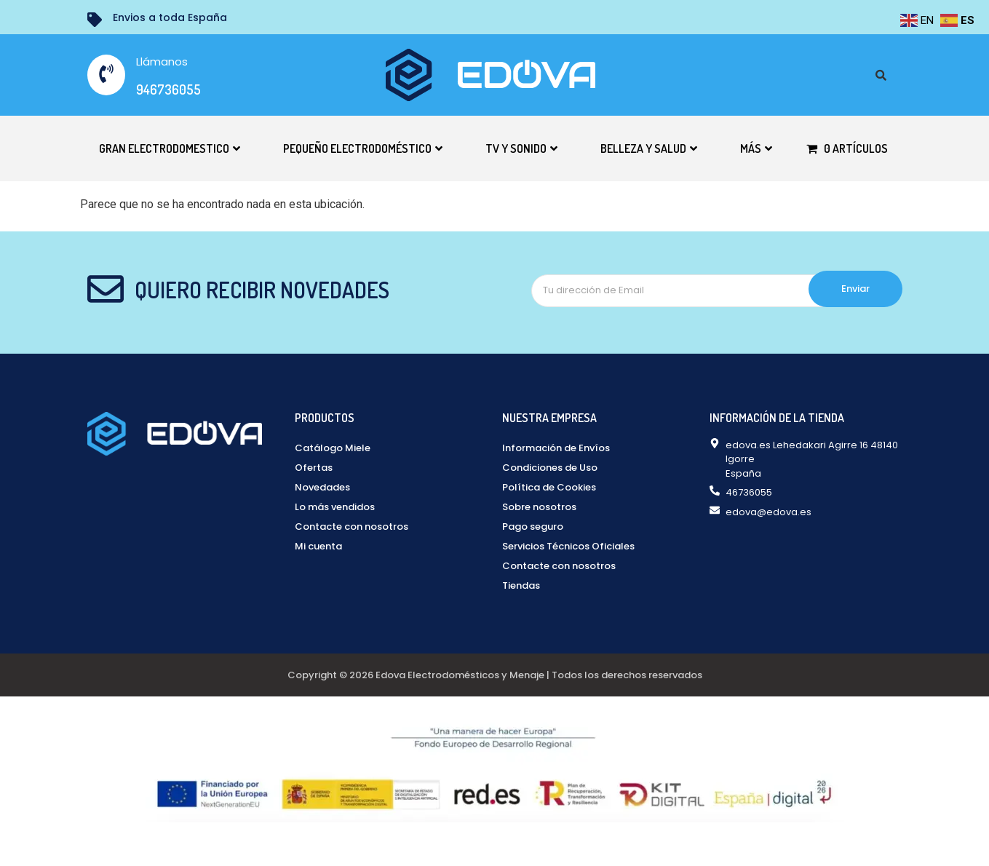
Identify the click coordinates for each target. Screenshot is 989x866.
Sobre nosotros (539, 507)
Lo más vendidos (335, 507)
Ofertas (314, 467)
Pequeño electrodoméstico (362, 148)
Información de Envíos (556, 448)
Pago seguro (532, 526)
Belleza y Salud (648, 148)
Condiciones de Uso (549, 467)
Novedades (322, 487)
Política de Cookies (549, 487)
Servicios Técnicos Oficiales (568, 546)
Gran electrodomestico (169, 148)
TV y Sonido (521, 148)
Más (756, 148)
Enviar (855, 288)
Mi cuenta (318, 546)
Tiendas (521, 585)
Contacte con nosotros (351, 526)
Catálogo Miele (332, 448)
